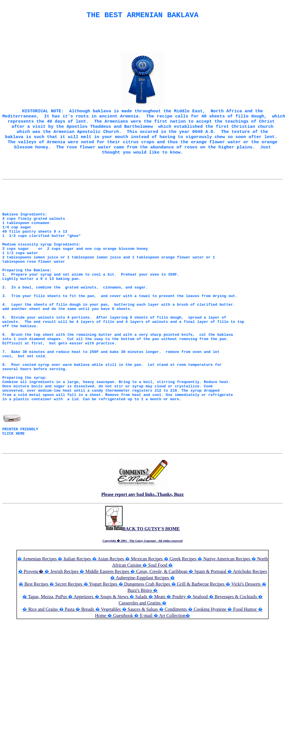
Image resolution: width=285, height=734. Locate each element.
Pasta (70, 671)
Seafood (200, 658)
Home (100, 677)
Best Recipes (36, 646)
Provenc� (33, 633)
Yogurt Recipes (103, 646)
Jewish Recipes (65, 633)
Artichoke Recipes (250, 633)
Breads (87, 671)
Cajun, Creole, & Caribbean (161, 633)
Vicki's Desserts (246, 646)
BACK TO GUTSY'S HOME (142, 590)
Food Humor (245, 671)
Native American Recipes (226, 621)
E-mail (146, 677)
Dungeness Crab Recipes (147, 646)
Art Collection (172, 677)
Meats (159, 658)
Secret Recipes (68, 646)
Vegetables (111, 671)
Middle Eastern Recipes (107, 633)
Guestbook (123, 677)
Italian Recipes (77, 621)
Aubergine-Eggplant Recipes (142, 639)
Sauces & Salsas (143, 671)
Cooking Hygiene (210, 671)
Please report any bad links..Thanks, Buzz (142, 556)
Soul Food (157, 627)
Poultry (179, 658)
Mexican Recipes (147, 621)
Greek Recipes (183, 621)
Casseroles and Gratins (140, 665)
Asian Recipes (111, 621)
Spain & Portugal (210, 633)
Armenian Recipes (40, 621)
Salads (141, 658)
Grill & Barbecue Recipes (201, 646)
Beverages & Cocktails (236, 658)
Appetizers (83, 658)
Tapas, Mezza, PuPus (47, 658)
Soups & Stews (114, 658)
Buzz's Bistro (139, 652)
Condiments (176, 671)
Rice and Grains (43, 671)
